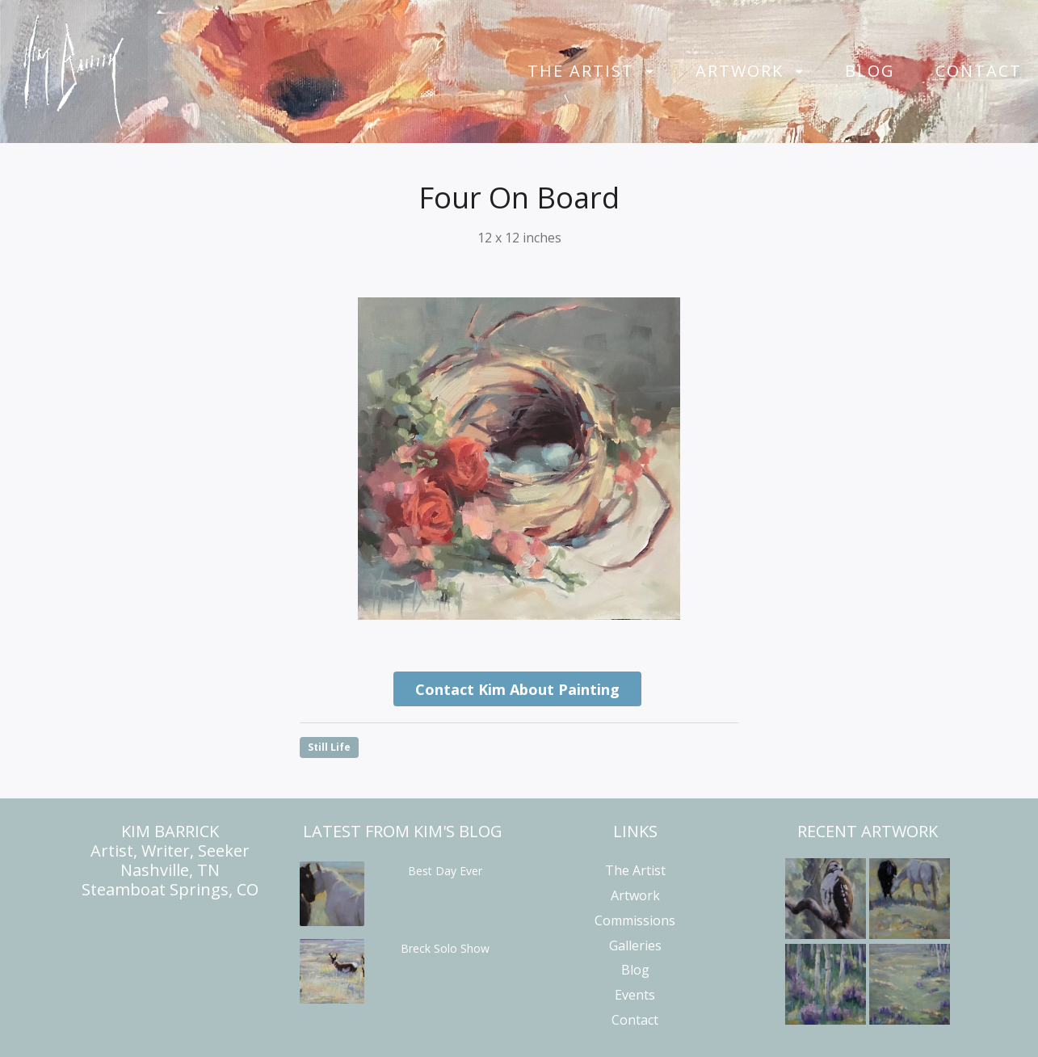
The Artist (580, 71)
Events (635, 995)
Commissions (635, 920)
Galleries (635, 945)
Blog (870, 71)
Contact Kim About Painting (517, 689)
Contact (978, 71)
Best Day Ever (445, 870)
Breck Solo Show (445, 948)
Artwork (740, 71)
